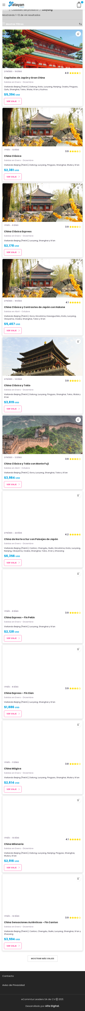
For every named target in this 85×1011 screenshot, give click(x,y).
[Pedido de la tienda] (80, 24)
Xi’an (35, 89)
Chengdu (42, 548)
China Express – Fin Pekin (19, 617)
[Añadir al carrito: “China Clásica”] (78, 112)
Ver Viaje (12, 101)
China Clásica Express (18, 231)
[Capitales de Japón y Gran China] (42, 49)
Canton (33, 548)
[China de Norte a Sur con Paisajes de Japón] (42, 510)
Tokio (23, 89)
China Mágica (12, 768)
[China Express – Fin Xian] (42, 664)
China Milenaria (14, 844)
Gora (32, 316)
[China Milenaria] (42, 815)
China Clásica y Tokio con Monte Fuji (26, 463)
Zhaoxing (59, 550)
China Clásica (12, 156)
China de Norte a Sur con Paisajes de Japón (31, 539)
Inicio (5, 9)
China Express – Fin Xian (19, 693)
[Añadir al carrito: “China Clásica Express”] (78, 187)
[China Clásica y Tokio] (42, 356)
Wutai (29, 89)
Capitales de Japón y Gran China (24, 77)
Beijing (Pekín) (21, 86)
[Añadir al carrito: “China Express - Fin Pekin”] (78, 573)
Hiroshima (40, 316)
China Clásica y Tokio (17, 385)
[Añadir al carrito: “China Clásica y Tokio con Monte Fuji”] (78, 419)
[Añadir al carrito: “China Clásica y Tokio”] (78, 341)
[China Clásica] (42, 127)
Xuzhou (44, 89)
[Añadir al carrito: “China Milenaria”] (78, 800)
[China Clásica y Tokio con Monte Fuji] (42, 435)
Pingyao (73, 86)
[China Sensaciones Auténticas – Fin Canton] (42, 893)
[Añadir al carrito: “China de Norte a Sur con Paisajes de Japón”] (78, 495)
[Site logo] (16, 4)
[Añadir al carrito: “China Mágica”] (78, 724)
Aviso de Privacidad (13, 985)
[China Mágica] (42, 739)
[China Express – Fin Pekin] (42, 588)
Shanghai (14, 89)
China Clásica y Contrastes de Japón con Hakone (34, 307)
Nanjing (57, 86)
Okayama (9, 318)
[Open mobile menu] (4, 5)
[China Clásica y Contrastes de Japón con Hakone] (42, 278)
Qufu (6, 89)
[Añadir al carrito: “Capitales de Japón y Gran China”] (78, 34)
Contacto (8, 976)
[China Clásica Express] (42, 202)
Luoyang (48, 86)
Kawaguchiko (53, 316)
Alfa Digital (52, 1006)
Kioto (40, 86)
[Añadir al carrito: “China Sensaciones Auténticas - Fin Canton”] (78, 878)
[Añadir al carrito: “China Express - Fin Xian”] (78, 649)
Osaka (65, 86)
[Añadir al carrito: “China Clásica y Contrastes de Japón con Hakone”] (78, 263)
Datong (33, 86)
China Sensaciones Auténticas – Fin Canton (31, 922)
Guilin (51, 548)
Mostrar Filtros (15, 24)
